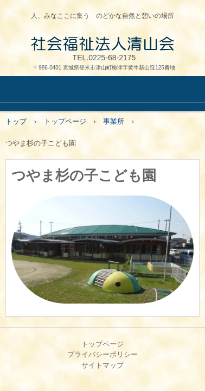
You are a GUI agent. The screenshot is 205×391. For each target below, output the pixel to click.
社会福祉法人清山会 (102, 44)
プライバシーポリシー (102, 354)
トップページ (102, 344)
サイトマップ (102, 365)
